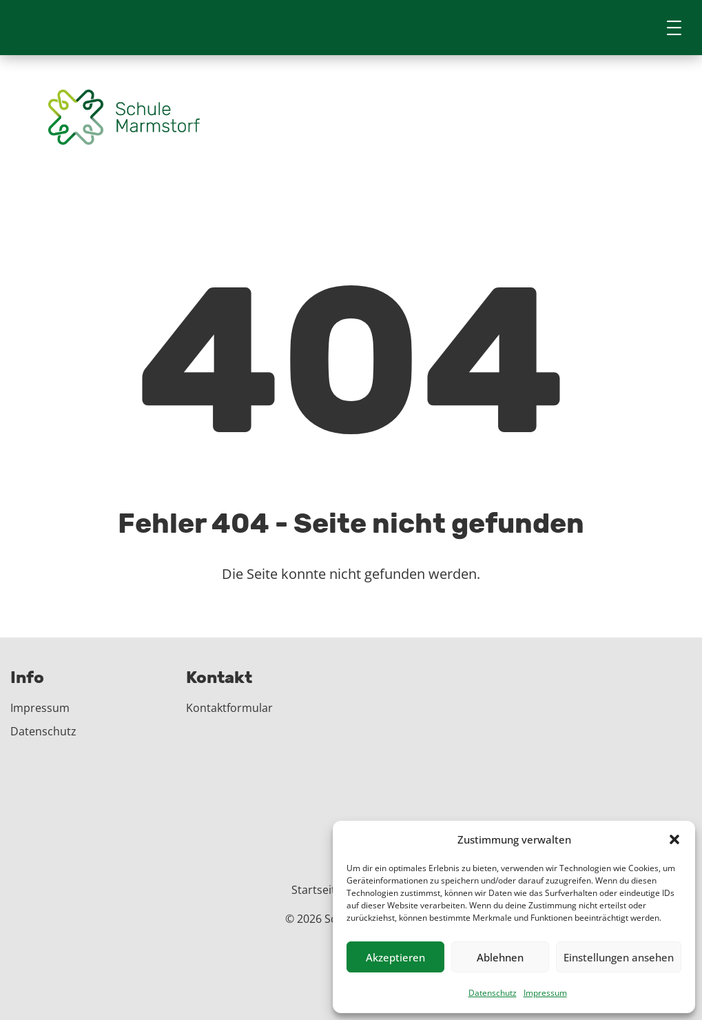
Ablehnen (500, 957)
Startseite (316, 889)
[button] (674, 839)
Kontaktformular (229, 707)
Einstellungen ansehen (619, 957)
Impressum (545, 993)
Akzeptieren (395, 957)
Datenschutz (492, 993)
